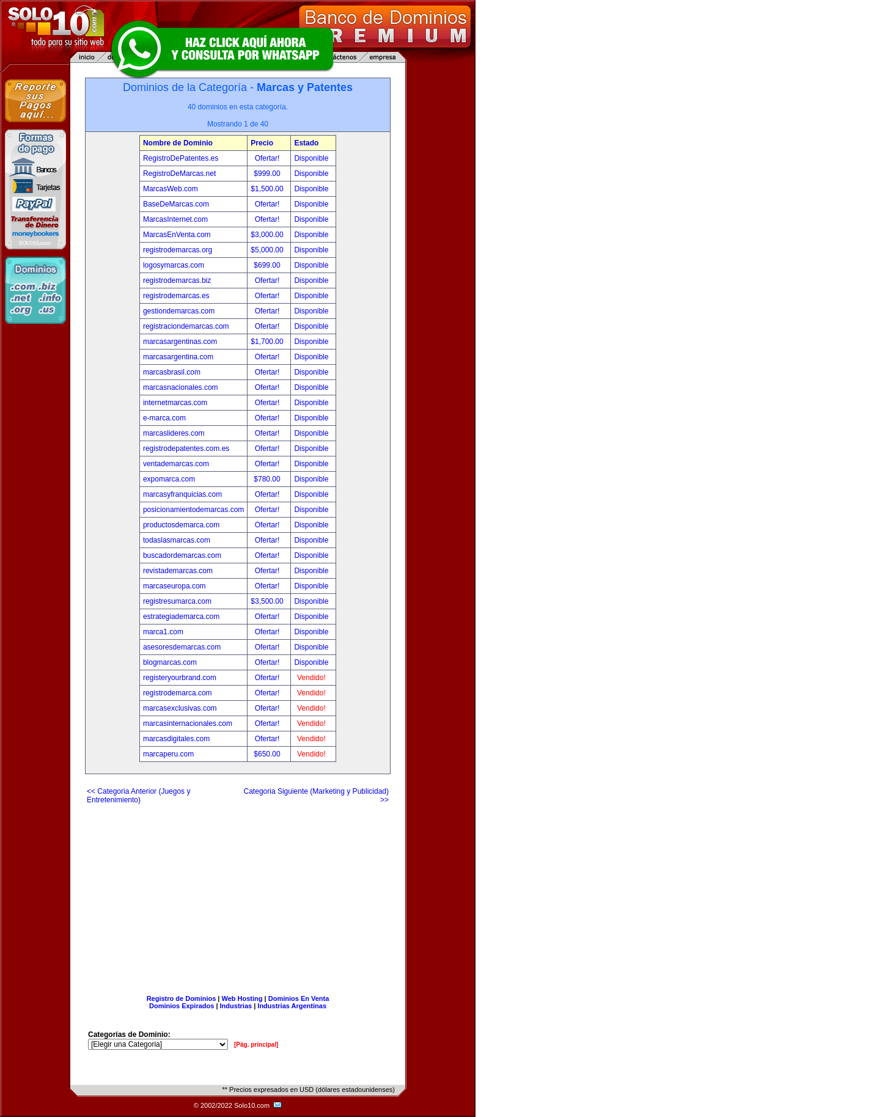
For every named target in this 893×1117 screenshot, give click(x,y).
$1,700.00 (268, 341)
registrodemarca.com (177, 693)
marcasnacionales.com (180, 387)
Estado (306, 143)
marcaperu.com (168, 754)
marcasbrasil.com (171, 372)
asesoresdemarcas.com (182, 647)
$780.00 (268, 479)
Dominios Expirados (181, 1005)
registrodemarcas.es (176, 295)
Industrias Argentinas (291, 1005)
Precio (262, 143)
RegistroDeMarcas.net (179, 173)
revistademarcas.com (178, 570)
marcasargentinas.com (180, 341)
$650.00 (268, 754)
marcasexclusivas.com (180, 708)
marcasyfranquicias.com (182, 494)
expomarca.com (169, 479)
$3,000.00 (268, 234)
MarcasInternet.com (175, 219)
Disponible (311, 158)
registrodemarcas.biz (177, 280)
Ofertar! (268, 158)
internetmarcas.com (175, 402)
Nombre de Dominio (178, 143)
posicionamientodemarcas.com (193, 509)
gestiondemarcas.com (179, 311)
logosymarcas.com (173, 265)
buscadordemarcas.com (182, 555)
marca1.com (163, 632)
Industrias (236, 1005)
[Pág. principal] (256, 1044)
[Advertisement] (237, 894)
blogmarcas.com (170, 662)
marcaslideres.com (174, 433)
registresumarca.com (177, 601)
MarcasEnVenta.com (177, 234)
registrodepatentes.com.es (186, 448)
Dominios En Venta (298, 998)
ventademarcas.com (176, 464)
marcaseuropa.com (174, 586)
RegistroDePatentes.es (180, 158)
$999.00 (268, 173)
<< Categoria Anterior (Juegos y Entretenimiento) (138, 795)
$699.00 (268, 265)
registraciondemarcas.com (186, 326)
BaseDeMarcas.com (176, 204)
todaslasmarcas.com (176, 540)
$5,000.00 (268, 250)
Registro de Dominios (181, 998)
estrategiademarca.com (181, 616)
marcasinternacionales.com (187, 723)
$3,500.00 (268, 601)
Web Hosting (242, 998)
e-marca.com (164, 418)
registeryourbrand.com (179, 677)
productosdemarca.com (181, 525)
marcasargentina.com (178, 357)
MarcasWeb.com (170, 189)
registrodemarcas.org (177, 250)
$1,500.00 (268, 189)
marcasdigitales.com (176, 738)
